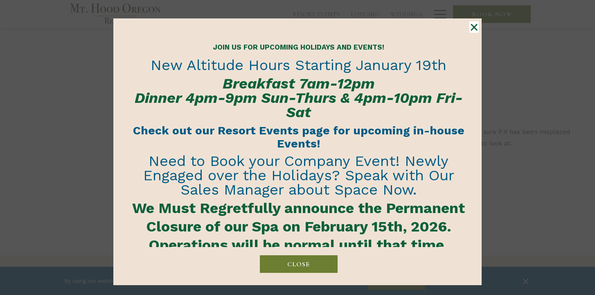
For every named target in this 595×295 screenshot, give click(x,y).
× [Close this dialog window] (473, 27)
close (298, 264)
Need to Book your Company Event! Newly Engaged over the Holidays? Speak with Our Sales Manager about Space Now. (298, 175)
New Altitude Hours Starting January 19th (298, 65)
